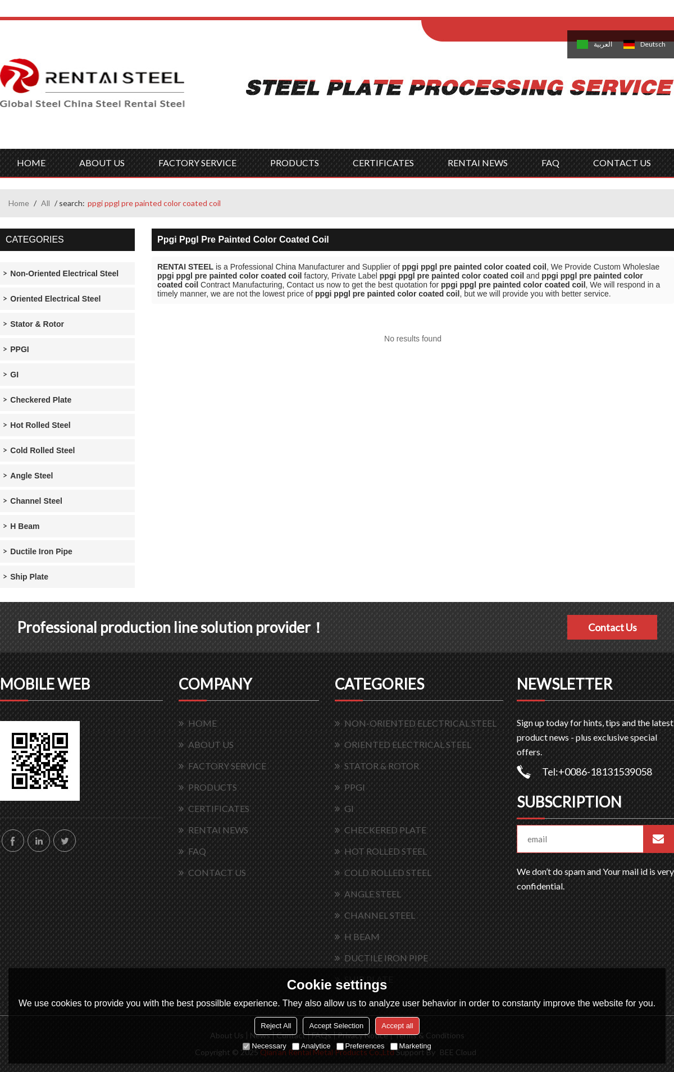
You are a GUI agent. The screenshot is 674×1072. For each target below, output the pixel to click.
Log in (490, 12)
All (45, 203)
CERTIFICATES (383, 162)
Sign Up (515, 12)
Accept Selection (336, 1025)
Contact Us (612, 627)
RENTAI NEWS (478, 162)
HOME (31, 162)
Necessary (264, 1046)
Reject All (276, 1025)
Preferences (360, 1046)
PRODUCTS (294, 162)
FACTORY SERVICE (197, 162)
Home (18, 203)
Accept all (397, 1025)
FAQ (550, 162)
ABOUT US (102, 162)
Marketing (410, 1046)
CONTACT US (622, 162)
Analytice (311, 1046)
